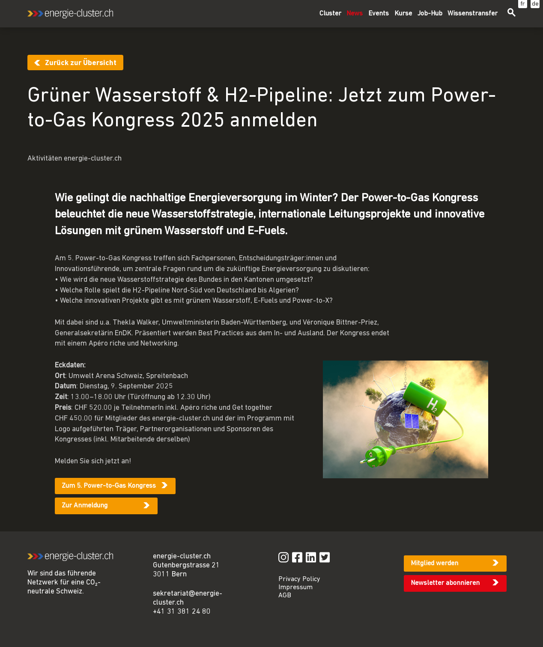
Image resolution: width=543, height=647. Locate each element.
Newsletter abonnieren (445, 583)
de (535, 4)
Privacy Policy (299, 579)
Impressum (295, 587)
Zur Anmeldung (84, 505)
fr (522, 4)
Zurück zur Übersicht (80, 63)
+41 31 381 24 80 (182, 611)
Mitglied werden (434, 563)
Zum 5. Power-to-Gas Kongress (109, 486)
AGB (284, 595)
